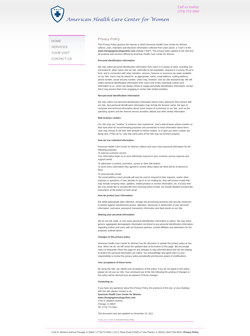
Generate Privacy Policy (125, 320)
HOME (56, 41)
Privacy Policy (191, 332)
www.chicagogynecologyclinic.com (116, 51)
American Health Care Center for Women (119, 294)
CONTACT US (61, 58)
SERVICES (59, 47)
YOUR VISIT (60, 52)
